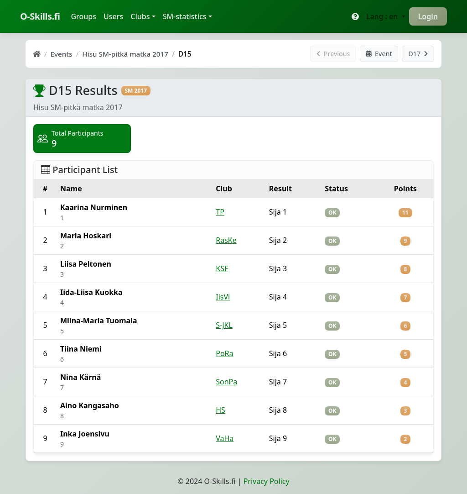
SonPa (226, 382)
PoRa (224, 353)
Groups (85, 16)
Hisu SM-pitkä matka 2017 (125, 53)
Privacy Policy (267, 481)
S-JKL (224, 325)
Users (113, 16)
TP (220, 212)
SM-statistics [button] (185, 16)
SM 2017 (136, 91)
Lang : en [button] (383, 16)
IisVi (223, 297)
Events (62, 53)
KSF (222, 268)
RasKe (226, 240)
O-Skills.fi (40, 16)
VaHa (225, 438)
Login (428, 16)
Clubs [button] (140, 16)
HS (220, 410)
